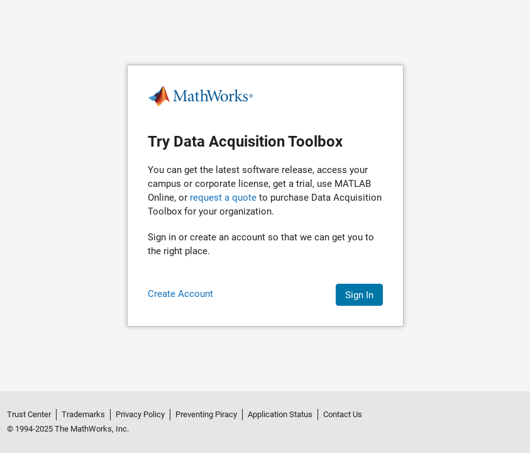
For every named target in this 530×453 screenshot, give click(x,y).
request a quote (223, 197)
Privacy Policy (140, 414)
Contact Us (342, 414)
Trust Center (29, 414)
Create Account (180, 293)
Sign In (359, 295)
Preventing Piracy (206, 414)
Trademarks (83, 414)
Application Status (280, 414)
